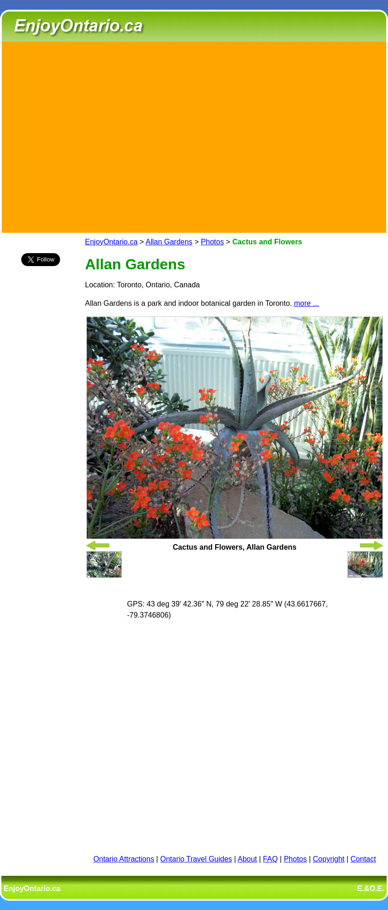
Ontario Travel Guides (196, 859)
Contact (363, 859)
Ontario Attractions (123, 859)
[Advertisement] (86, 135)
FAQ (270, 859)
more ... (306, 303)
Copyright (328, 859)
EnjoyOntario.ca (111, 242)
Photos (212, 242)
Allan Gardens (169, 242)
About (247, 859)
